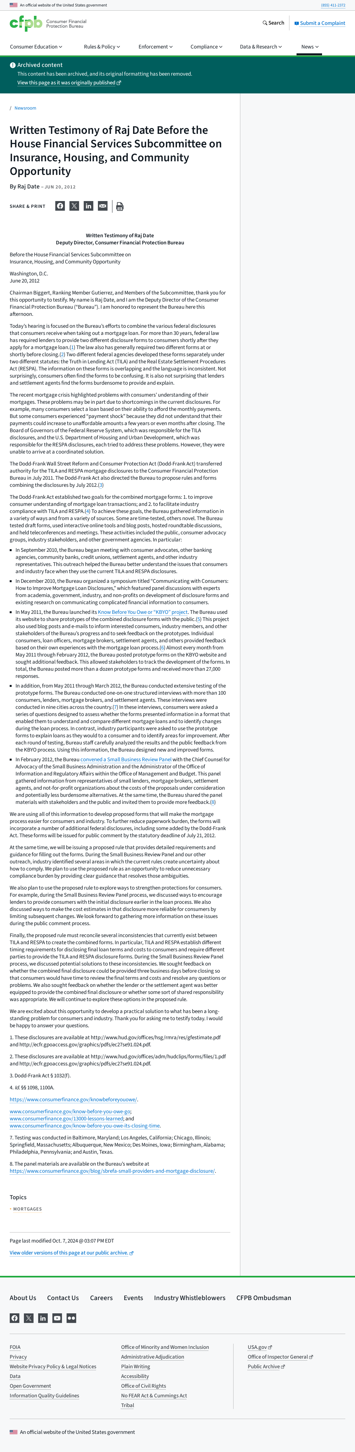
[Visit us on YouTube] (57, 1317)
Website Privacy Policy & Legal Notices (53, 1367)
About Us (23, 1298)
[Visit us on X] (29, 1317)
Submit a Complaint (319, 23)
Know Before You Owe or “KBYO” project (143, 612)
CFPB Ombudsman (263, 1298)
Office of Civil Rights (143, 1386)
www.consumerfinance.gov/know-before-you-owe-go (70, 1112)
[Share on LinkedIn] (88, 205)
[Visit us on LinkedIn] (43, 1317)
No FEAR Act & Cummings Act (154, 1396)
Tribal (127, 1405)
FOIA (15, 1347)
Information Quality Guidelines (44, 1396)
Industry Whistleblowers (189, 1298)
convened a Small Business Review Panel (126, 759)
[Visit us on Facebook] (14, 1317)
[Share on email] (103, 205)
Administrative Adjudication (152, 1357)
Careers (101, 1298)
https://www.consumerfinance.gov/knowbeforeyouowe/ (73, 1100)
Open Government (30, 1386)
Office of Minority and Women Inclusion (165, 1347)
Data (15, 1376)
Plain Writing (135, 1367)
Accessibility (135, 1376)
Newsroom (25, 108)
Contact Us (63, 1298)
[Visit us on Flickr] (71, 1317)
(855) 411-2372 (333, 5)
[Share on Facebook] (60, 205)
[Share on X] (74, 205)
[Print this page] (120, 206)
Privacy (18, 1357)
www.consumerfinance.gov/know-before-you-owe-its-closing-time (85, 1126)
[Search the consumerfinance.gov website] (273, 23)
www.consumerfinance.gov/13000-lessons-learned (66, 1119)
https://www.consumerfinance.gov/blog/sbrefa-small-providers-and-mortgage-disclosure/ (112, 1171)
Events (133, 1298)
